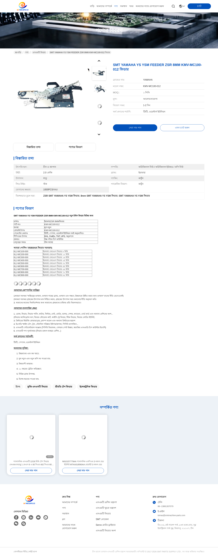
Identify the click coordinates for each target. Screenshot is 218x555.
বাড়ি (92, 6)
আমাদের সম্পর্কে (104, 6)
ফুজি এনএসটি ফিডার (37, 386)
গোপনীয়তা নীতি (20, 551)
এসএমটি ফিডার (39, 52)
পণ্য (116, 6)
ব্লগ (63, 519)
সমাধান (123, 6)
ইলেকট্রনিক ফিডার (88, 386)
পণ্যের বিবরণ (75, 147)
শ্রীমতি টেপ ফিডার (63, 386)
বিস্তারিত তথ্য (33, 147)
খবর (131, 6)
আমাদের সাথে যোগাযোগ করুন (150, 6)
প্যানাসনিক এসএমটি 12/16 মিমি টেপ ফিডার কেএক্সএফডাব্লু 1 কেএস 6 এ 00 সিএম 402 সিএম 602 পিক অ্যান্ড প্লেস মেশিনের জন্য (31, 463)
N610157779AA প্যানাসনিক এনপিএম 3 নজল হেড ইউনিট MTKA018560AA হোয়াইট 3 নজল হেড (83, 463)
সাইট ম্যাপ (33, 551)
